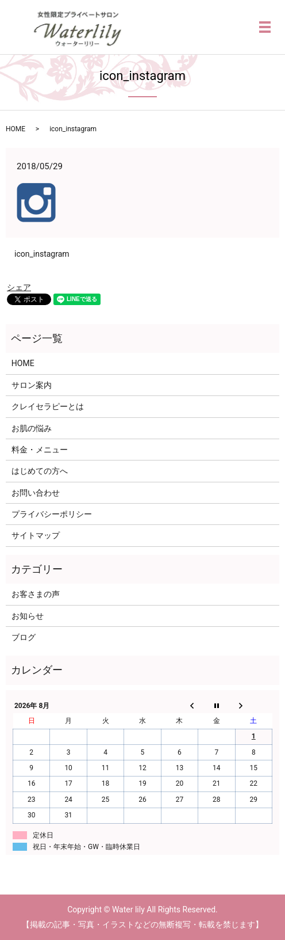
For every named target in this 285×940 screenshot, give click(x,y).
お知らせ (27, 616)
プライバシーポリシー (51, 514)
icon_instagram (42, 253)
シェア (19, 287)
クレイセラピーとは (47, 406)
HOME (15, 129)
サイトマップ (35, 535)
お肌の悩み (31, 428)
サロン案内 (31, 385)
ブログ (23, 637)
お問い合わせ (35, 492)
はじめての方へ (39, 470)
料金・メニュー (39, 449)
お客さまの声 (35, 594)
